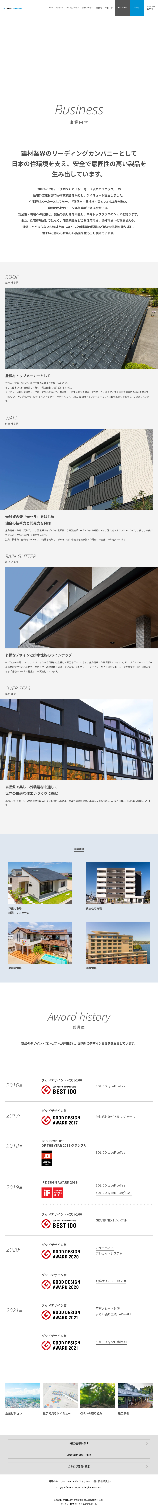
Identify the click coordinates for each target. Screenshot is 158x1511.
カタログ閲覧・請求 (79, 1466)
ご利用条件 (52, 1481)
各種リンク (109, 8)
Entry (137, 8)
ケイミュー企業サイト (151, 7)
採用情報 (99, 8)
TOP (51, 8)
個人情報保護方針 (103, 1481)
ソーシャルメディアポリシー (75, 1481)
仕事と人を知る (87, 8)
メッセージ (59, 8)
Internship (122, 8)
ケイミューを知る (72, 8)
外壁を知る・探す (79, 1443)
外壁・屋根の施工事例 (79, 1455)
